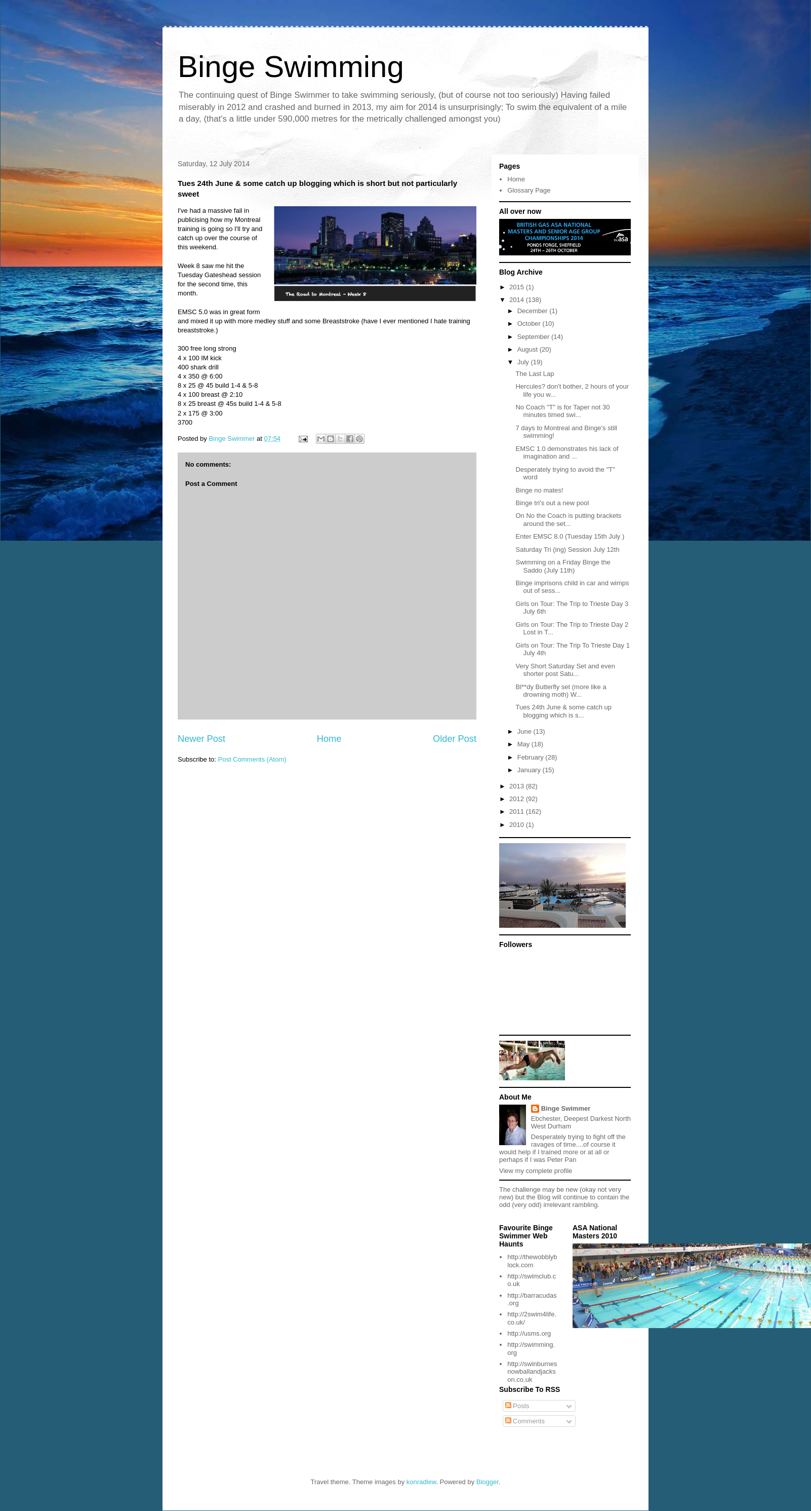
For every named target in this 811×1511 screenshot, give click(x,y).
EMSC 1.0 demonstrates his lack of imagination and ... (566, 453)
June (525, 731)
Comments (525, 1421)
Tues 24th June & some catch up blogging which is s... (563, 711)
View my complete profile (535, 1171)
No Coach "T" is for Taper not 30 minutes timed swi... (562, 411)
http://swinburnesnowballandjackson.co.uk (532, 1371)
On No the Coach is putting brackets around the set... (568, 519)
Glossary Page (528, 190)
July (524, 362)
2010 (517, 824)
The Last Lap (534, 373)
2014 (517, 300)
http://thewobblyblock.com (532, 1261)
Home (329, 739)
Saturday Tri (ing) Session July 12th (567, 549)
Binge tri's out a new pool (552, 503)
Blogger (487, 1482)
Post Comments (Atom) (252, 759)
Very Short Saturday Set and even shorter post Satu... (565, 670)
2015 (517, 287)
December (533, 311)
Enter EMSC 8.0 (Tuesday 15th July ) (569, 536)
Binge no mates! (539, 490)
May (524, 744)
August (528, 349)
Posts (517, 1406)
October (530, 323)
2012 (517, 799)
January (530, 770)
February (531, 757)
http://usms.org (529, 1333)
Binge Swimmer (566, 1108)
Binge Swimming (291, 67)
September (534, 337)
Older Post (454, 739)
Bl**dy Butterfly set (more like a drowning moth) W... (560, 691)
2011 (517, 811)
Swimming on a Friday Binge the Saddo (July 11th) (562, 566)
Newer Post (201, 739)
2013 (517, 786)
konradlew (421, 1482)
